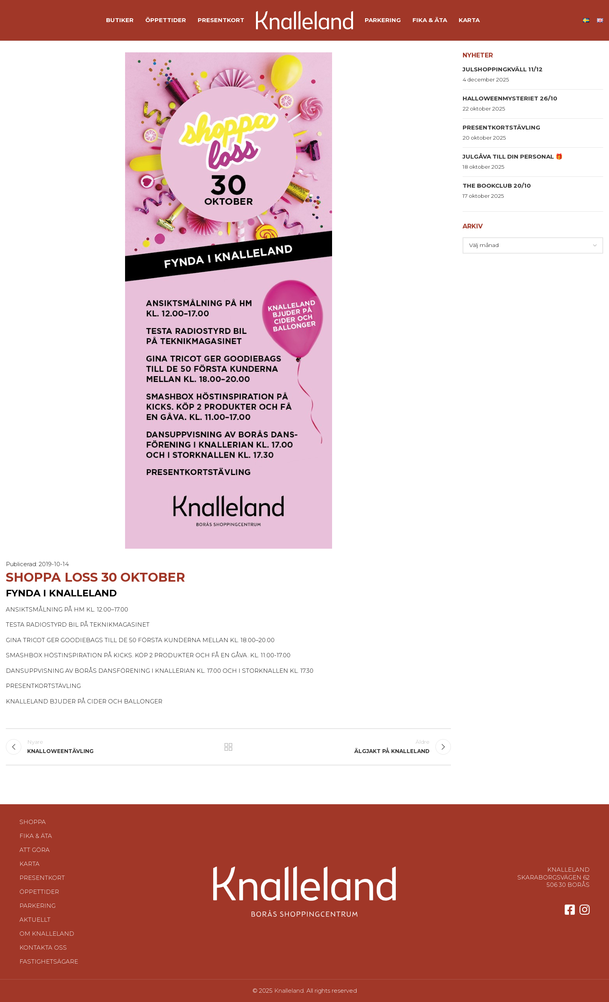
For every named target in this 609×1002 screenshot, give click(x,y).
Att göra (34, 849)
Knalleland (289, 990)
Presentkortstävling (501, 127)
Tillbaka (228, 747)
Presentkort (42, 877)
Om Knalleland (46, 933)
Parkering (37, 905)
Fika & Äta (35, 836)
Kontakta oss (43, 947)
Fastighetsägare (48, 961)
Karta (29, 863)
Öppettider (39, 891)
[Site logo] (304, 19)
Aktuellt (34, 919)
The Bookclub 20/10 (497, 185)
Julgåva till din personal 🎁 (513, 156)
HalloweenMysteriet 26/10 (510, 98)
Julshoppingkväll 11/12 (503, 69)
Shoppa (32, 822)
